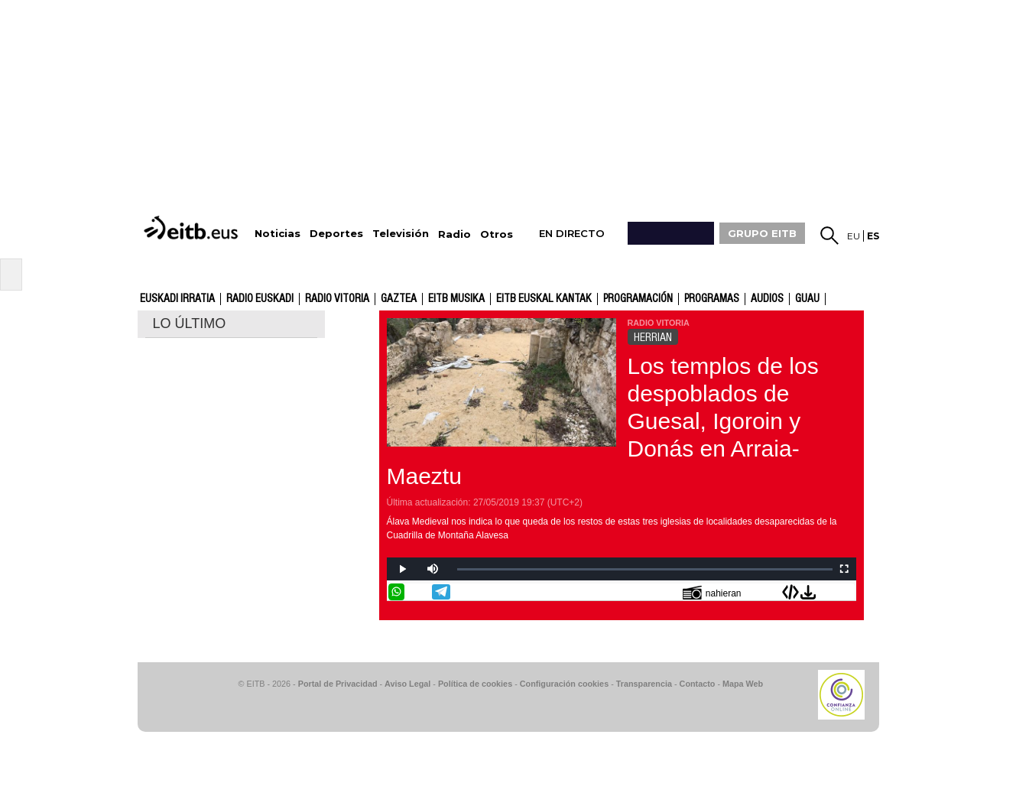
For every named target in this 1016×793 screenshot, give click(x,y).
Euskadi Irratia (177, 299)
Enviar (846, 592)
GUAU (807, 299)
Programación (638, 299)
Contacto (698, 683)
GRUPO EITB (762, 233)
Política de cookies (475, 683)
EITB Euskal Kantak (544, 299)
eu (853, 236)
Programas (711, 299)
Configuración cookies (564, 683)
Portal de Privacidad (338, 683)
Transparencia (644, 683)
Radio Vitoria (337, 299)
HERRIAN (653, 337)
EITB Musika (456, 299)
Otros (496, 234)
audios (767, 299)
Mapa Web (742, 683)
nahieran (712, 592)
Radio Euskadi (260, 299)
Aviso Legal (407, 683)
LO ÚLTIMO (189, 323)
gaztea (399, 299)
